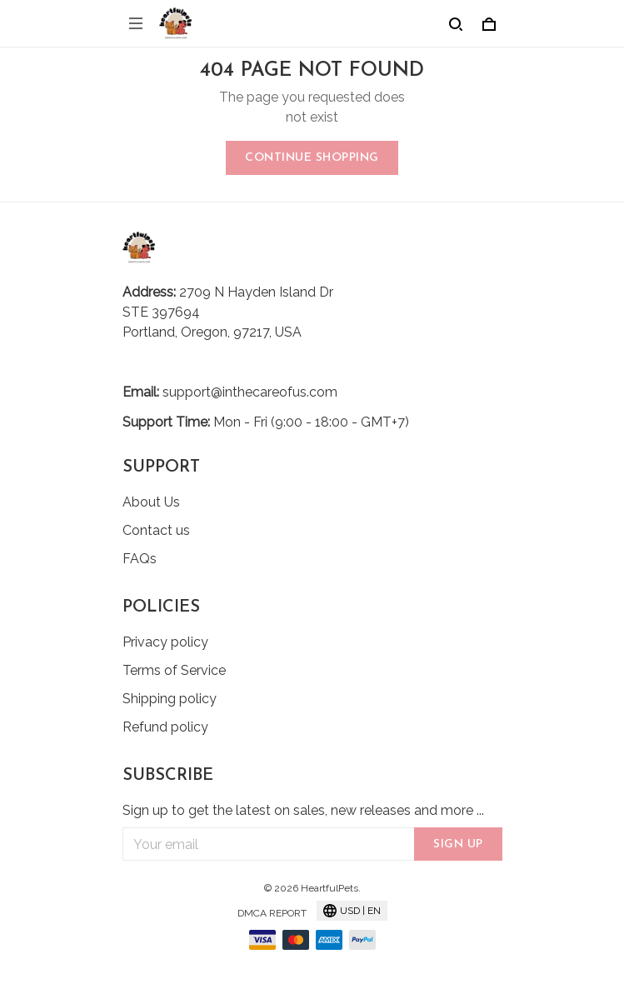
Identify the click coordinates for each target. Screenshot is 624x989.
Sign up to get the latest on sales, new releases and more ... (303, 810)
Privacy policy (165, 642)
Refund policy (165, 727)
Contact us (156, 530)
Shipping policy (169, 699)
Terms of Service (174, 670)
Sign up (458, 844)
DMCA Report (272, 913)
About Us (151, 502)
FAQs (139, 559)
